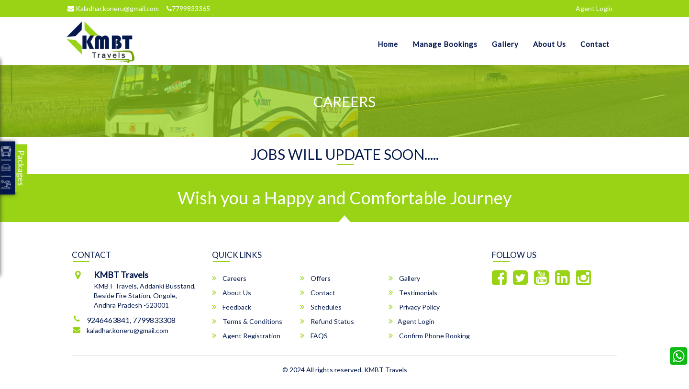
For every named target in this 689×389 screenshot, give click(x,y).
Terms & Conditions (247, 321)
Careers (229, 278)
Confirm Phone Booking (429, 336)
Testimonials (413, 293)
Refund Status (327, 321)
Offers (315, 278)
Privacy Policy (414, 307)
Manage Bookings (445, 44)
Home (388, 44)
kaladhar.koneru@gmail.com (127, 330)
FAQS (314, 336)
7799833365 (188, 8)
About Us (549, 44)
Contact (595, 44)
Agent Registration (246, 336)
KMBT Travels (385, 370)
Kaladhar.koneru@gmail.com (113, 8)
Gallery (505, 44)
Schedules (321, 307)
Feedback (231, 307)
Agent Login (594, 8)
